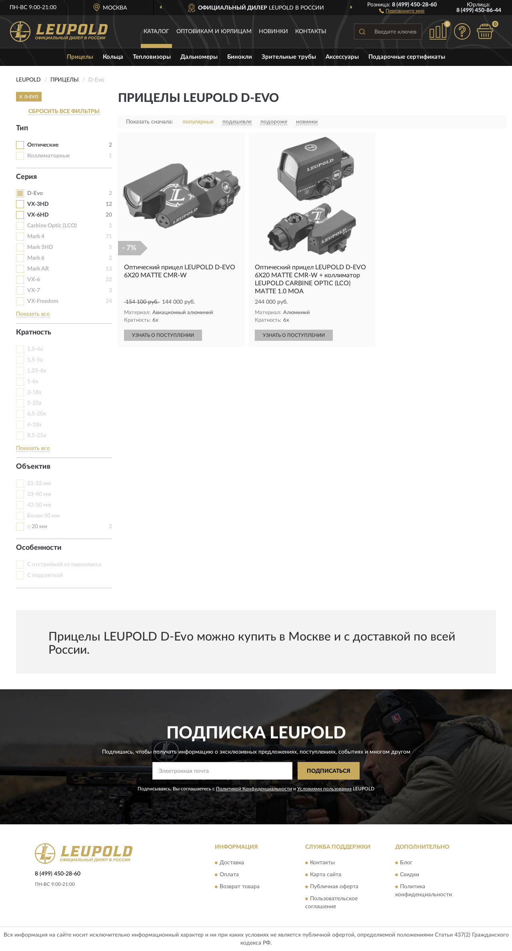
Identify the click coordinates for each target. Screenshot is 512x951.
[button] (401, 10)
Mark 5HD (40, 247)
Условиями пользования (324, 788)
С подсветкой (45, 575)
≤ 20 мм (37, 526)
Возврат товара (240, 886)
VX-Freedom (42, 301)
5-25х (34, 403)
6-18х (34, 425)
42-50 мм (39, 505)
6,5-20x (36, 414)
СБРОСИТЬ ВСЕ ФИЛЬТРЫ (64, 111)
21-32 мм (39, 483)
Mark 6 (35, 258)
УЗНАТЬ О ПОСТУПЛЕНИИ (163, 335)
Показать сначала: (149, 122)
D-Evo (35, 193)
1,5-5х (35, 360)
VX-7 (33, 290)
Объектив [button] (33, 466)
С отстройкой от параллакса (64, 564)
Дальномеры (199, 57)
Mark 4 (35, 236)
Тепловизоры (152, 57)
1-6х (32, 381)
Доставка (232, 862)
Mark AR (38, 269)
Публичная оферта (334, 886)
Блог (406, 862)
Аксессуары (342, 57)
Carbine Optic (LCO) (52, 226)
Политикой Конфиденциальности (254, 788)
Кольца (113, 57)
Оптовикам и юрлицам (214, 31)
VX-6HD (38, 215)
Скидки (409, 874)
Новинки (273, 31)
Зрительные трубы (289, 57)
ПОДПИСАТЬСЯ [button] (328, 771)
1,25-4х (36, 371)
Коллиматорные (48, 156)
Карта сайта (325, 874)
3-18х (34, 392)
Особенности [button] (39, 547)
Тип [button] (22, 128)
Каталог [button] (156, 31)
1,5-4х (35, 349)
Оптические (42, 145)
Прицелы (80, 57)
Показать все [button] (33, 314)
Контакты (310, 31)
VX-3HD (38, 204)
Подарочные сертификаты (406, 57)
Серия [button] (26, 177)
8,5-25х (36, 435)
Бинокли (239, 57)
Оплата (229, 874)
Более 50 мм (43, 516)
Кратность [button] (33, 332)
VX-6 (33, 280)
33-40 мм (39, 494)
